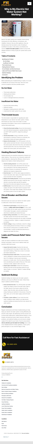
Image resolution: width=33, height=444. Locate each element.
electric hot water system (12, 48)
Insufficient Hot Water (8, 63)
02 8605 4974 (9, 362)
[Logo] (6, 1)
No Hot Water (6, 61)
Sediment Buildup (6, 72)
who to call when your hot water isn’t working (13, 322)
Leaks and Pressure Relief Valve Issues (12, 71)
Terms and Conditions (25, 433)
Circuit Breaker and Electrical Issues (11, 69)
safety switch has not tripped (16, 207)
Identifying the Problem (8, 59)
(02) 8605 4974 (12, 344)
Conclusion (5, 74)
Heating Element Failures (8, 67)
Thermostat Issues (6, 65)
